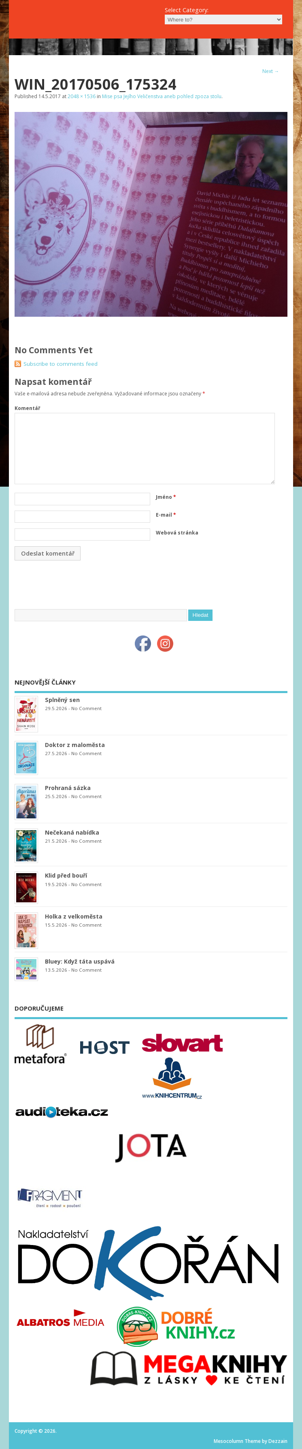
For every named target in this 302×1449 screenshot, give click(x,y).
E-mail (166, 514)
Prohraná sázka (68, 788)
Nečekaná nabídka (72, 832)
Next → (270, 71)
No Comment (86, 708)
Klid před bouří (66, 875)
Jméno (166, 497)
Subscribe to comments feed (60, 363)
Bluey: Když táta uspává (80, 961)
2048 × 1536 (82, 96)
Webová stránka (177, 532)
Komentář (27, 408)
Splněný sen (62, 700)
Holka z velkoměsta (73, 916)
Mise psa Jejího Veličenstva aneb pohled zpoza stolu (161, 96)
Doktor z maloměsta (75, 745)
